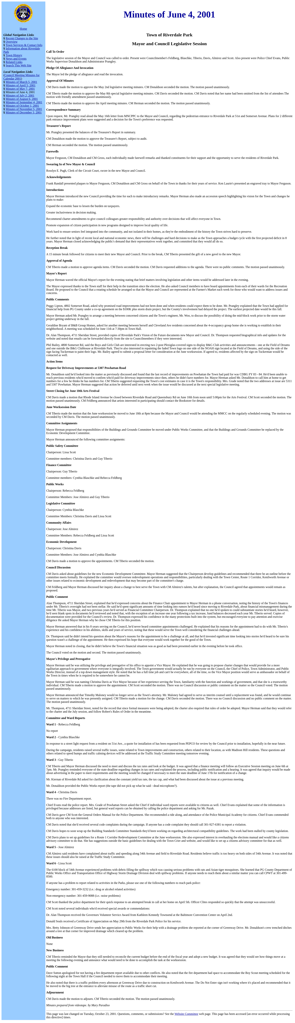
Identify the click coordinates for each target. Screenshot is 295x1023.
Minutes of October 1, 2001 (22, 105)
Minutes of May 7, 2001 (20, 88)
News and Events (16, 58)
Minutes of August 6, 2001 (22, 99)
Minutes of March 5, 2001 (21, 82)
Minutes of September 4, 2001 (24, 102)
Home (23, 28)
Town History (14, 55)
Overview (11, 41)
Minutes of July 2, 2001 (20, 95)
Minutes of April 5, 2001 (21, 85)
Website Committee (186, 1013)
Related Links (14, 62)
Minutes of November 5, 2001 (24, 109)
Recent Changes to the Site (22, 38)
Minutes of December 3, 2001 (24, 112)
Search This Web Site (18, 65)
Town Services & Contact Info (24, 45)
